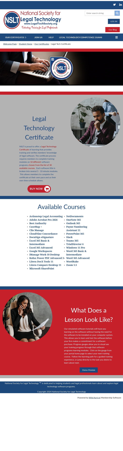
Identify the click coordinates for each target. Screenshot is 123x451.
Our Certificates (41, 44)
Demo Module (88, 370)
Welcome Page (10, 44)
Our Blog (113, 29)
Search (117, 13)
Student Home (25, 44)
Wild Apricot (94, 397)
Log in (113, 21)
